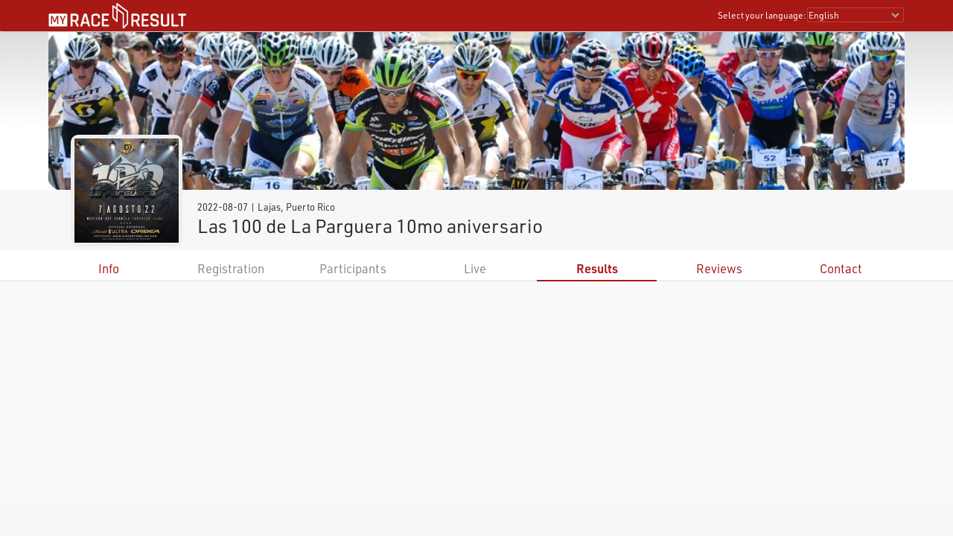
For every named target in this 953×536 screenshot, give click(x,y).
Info (108, 268)
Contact (841, 268)
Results (597, 268)
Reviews (719, 268)
